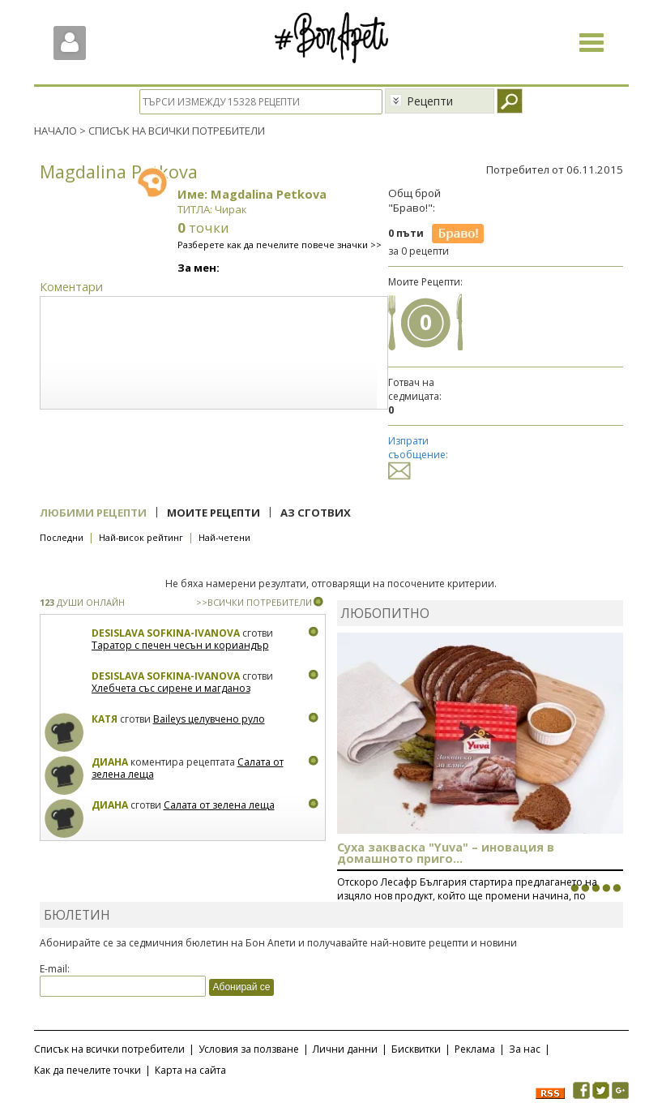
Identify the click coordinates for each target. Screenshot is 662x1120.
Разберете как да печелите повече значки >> (279, 244)
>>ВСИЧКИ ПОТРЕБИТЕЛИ (254, 602)
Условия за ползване (249, 1049)
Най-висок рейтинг (141, 537)
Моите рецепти (213, 512)
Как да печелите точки (87, 1070)
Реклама (475, 1049)
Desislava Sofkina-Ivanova (166, 633)
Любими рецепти (93, 512)
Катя (104, 719)
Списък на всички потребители (109, 1049)
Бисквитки (416, 1049)
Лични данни (345, 1049)
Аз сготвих (315, 512)
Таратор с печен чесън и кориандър (180, 645)
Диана (110, 762)
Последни (61, 537)
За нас (524, 1049)
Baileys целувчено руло (209, 719)
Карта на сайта (190, 1070)
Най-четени (224, 537)
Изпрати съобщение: (418, 455)
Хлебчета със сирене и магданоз (171, 688)
